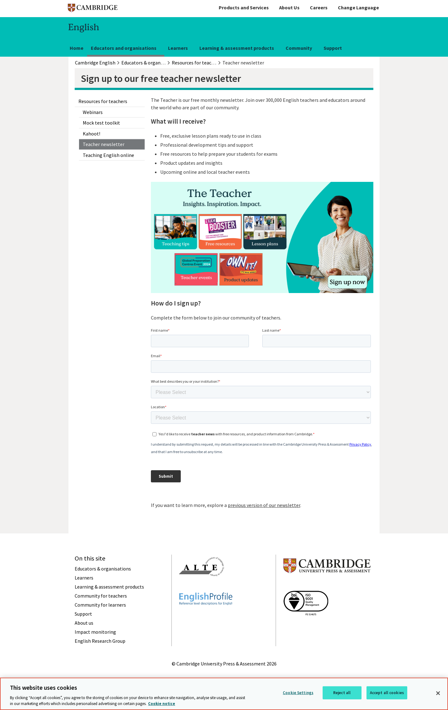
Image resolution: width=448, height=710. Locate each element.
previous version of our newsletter (264, 505)
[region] (224, 694)
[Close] (438, 693)
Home (76, 48)
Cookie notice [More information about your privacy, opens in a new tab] (161, 703)
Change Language (358, 7)
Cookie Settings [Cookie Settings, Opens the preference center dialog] (298, 692)
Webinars (93, 112)
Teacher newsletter (103, 144)
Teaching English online (108, 155)
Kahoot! (91, 133)
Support (333, 48)
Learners (178, 48)
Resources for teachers (102, 101)
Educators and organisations (123, 48)
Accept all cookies (387, 692)
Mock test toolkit (101, 123)
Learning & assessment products (236, 48)
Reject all (342, 692)
